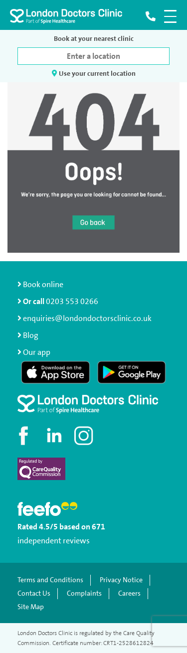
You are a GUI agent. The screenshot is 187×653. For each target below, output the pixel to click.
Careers (129, 593)
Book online (40, 284)
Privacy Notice (121, 580)
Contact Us (33, 593)
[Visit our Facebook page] (25, 436)
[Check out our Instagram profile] (85, 436)
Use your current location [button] (94, 73)
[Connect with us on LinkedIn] (55, 436)
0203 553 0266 (72, 301)
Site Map (30, 607)
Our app (36, 352)
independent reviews (53, 540)
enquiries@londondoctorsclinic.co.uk (84, 318)
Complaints (84, 593)
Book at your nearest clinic (94, 38)
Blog (30, 335)
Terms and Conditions (50, 580)
